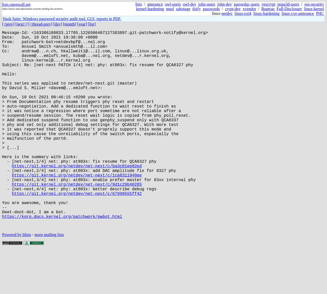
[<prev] (8, 24)
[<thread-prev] (40, 24)
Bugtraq (268, 9)
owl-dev (189, 4)
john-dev (224, 4)
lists (138, 4)
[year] (82, 24)
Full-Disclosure (289, 9)
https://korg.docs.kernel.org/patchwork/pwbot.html (62, 258)
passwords (211, 9)
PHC (320, 13)
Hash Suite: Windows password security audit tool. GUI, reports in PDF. (62, 19)
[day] (57, 24)
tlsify (196, 9)
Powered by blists (16, 278)
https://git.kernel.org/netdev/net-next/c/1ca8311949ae (77, 207)
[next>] (21, 24)
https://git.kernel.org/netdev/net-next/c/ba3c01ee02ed (77, 196)
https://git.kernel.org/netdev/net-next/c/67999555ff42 (77, 230)
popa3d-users (288, 4)
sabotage (183, 9)
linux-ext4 (243, 13)
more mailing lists (49, 278)
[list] (91, 24)
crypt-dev (233, 9)
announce (155, 4)
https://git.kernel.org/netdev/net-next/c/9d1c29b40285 (77, 219)
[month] (69, 24)
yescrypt (268, 4)
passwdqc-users (246, 4)
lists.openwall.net (16, 4)
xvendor (249, 9)
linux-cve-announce (298, 13)
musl (170, 9)
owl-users (173, 4)
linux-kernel (314, 9)
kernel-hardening (150, 9)
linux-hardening (266, 13)
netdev (227, 13)
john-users (206, 4)
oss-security (314, 4)
